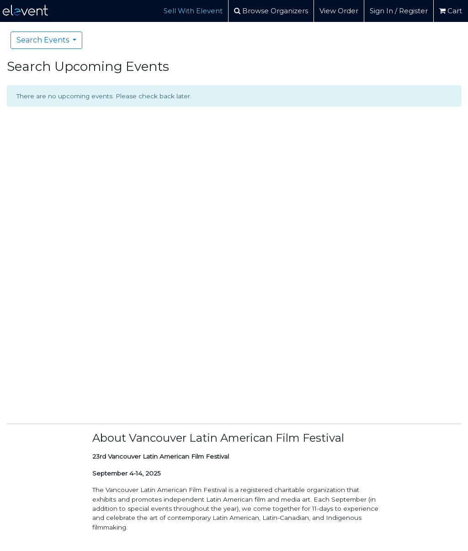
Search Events (43, 40)
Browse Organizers (271, 10)
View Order (338, 10)
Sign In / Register (399, 10)
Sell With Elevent (193, 10)
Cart (450, 10)
